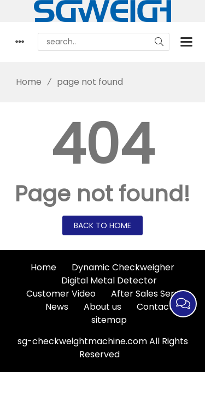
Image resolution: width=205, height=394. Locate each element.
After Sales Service (151, 293)
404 (102, 144)
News (56, 306)
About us (102, 306)
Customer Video (61, 293)
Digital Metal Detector (109, 280)
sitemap (109, 320)
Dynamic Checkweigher (123, 267)
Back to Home (102, 225)
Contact (155, 306)
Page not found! (102, 193)
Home (25, 82)
